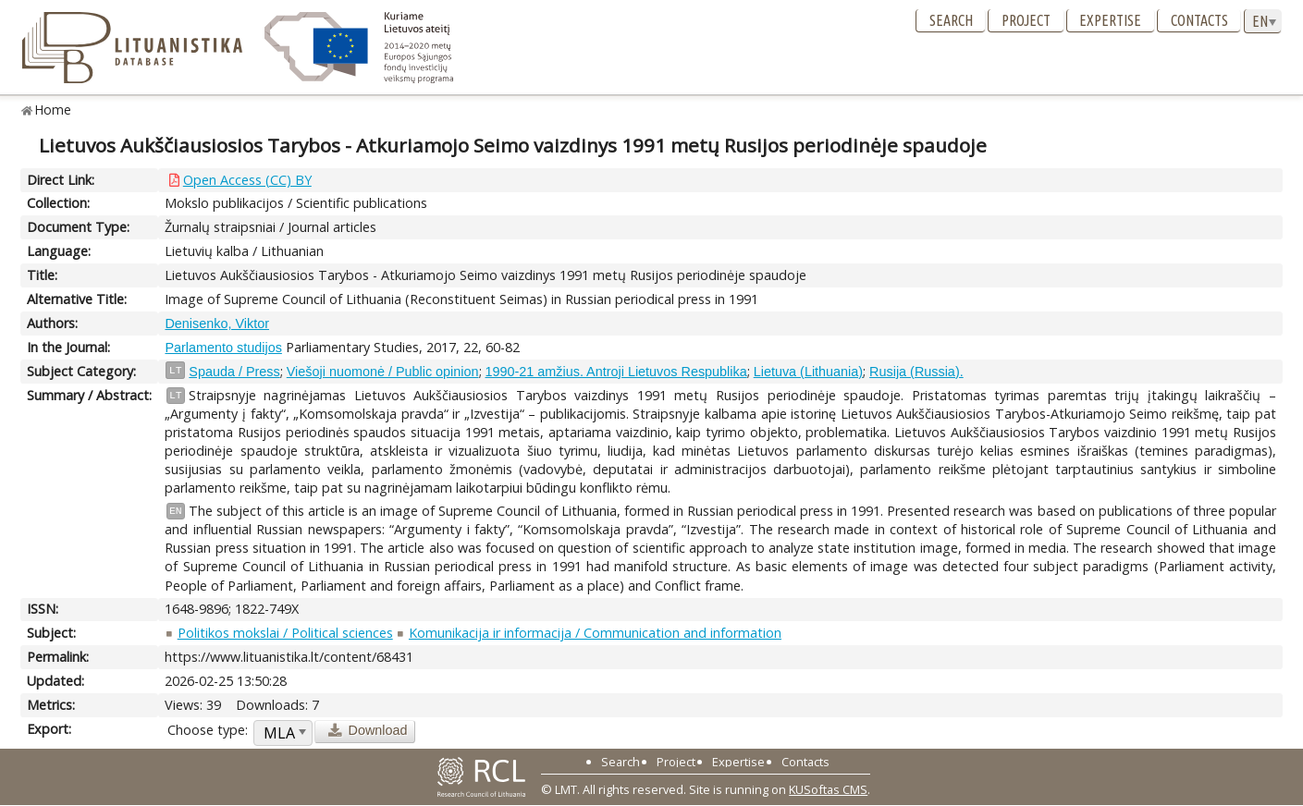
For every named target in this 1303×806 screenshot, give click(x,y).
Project (1026, 20)
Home (53, 109)
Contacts (1199, 20)
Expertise (1110, 20)
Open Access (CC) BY (247, 180)
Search (951, 20)
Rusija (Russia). (916, 371)
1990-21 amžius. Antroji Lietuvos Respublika (616, 371)
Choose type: (207, 730)
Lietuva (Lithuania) (808, 371)
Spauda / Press (234, 371)
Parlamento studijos (223, 347)
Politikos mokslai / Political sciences (285, 632)
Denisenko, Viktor (217, 323)
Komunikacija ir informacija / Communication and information (595, 632)
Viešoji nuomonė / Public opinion (383, 371)
